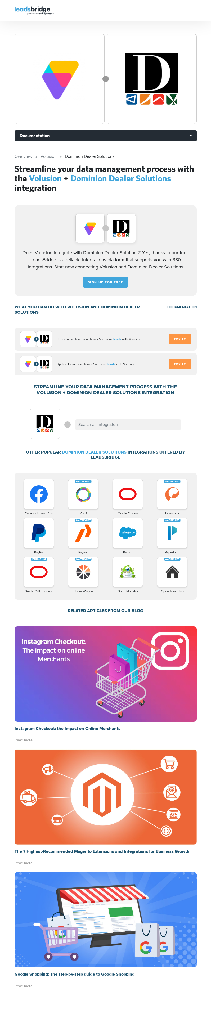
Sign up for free (105, 282)
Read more (24, 740)
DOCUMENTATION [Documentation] (182, 306)
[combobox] (128, 424)
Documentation (35, 136)
